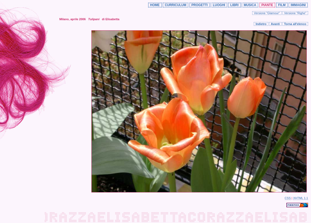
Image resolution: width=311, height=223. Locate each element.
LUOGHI (219, 5)
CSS (288, 198)
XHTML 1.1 (300, 198)
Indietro (261, 24)
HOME (155, 5)
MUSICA (250, 5)
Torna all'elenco (295, 24)
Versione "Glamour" (267, 13)
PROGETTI (200, 5)
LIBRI (234, 5)
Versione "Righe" (295, 13)
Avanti (275, 24)
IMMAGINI (298, 5)
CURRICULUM (175, 5)
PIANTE (267, 5)
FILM (282, 5)
